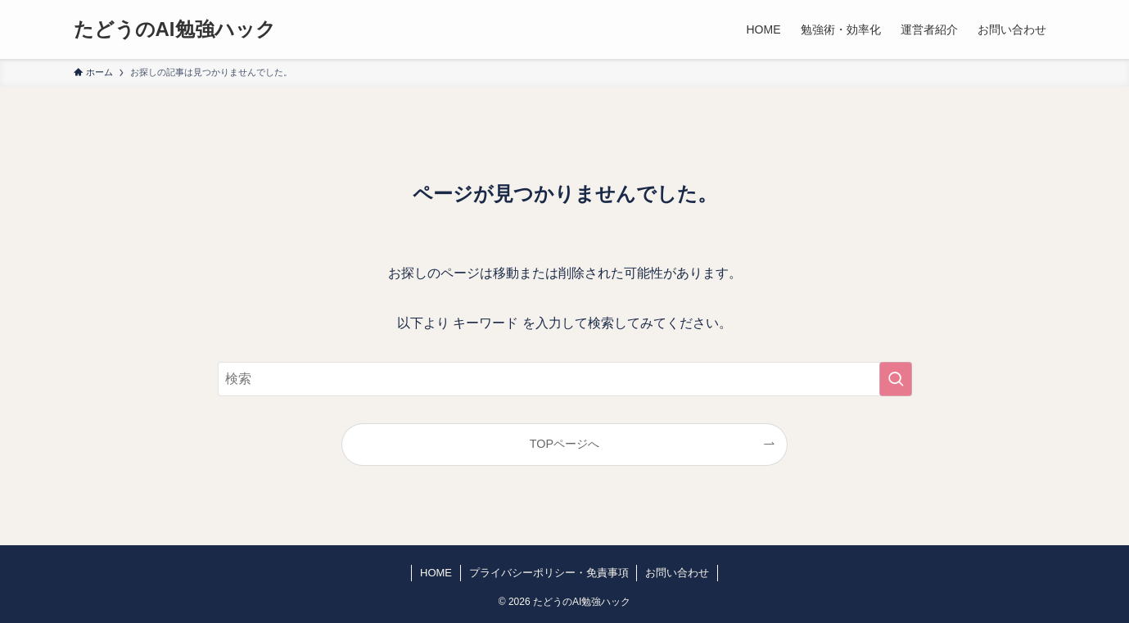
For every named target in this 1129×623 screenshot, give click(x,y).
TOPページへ (564, 443)
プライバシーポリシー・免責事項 (549, 573)
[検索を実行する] (895, 379)
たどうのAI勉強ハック (175, 29)
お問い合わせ (677, 573)
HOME (436, 573)
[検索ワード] (565, 379)
